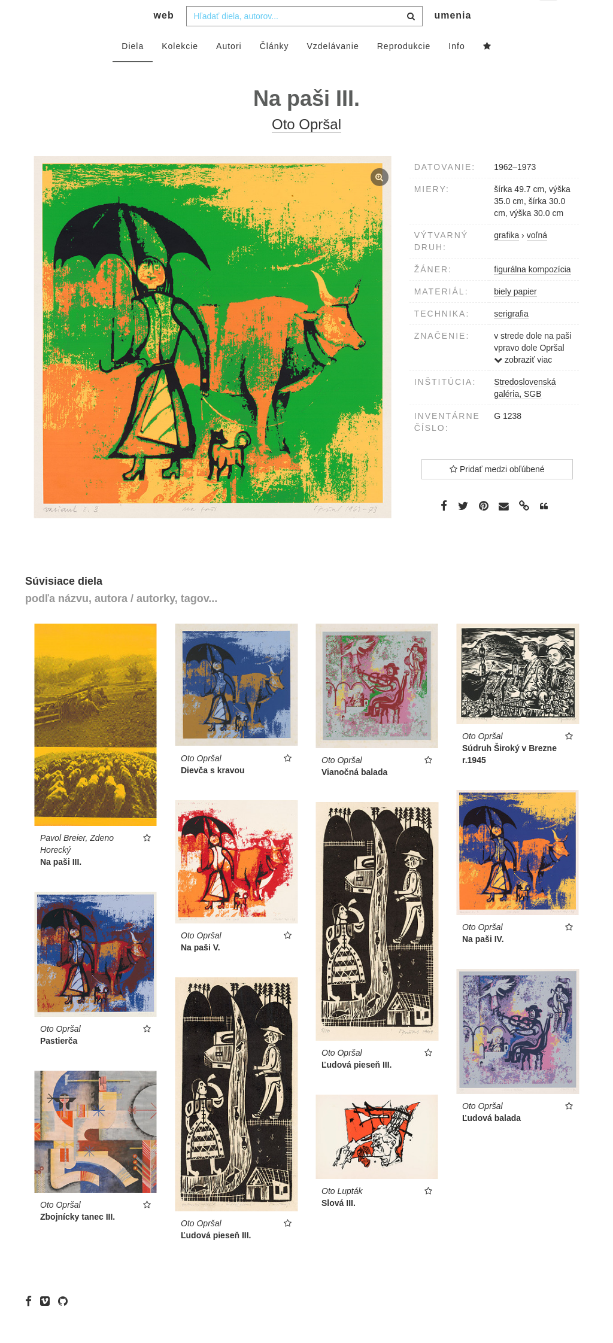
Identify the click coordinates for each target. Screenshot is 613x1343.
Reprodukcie (404, 70)
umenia (452, 39)
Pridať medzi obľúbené (497, 493)
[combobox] (304, 40)
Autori (229, 70)
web (164, 39)
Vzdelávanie (332, 70)
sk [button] (549, 18)
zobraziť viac (523, 383)
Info (456, 70)
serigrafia (511, 337)
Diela (133, 70)
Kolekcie (180, 70)
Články (274, 70)
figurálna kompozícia (532, 293)
